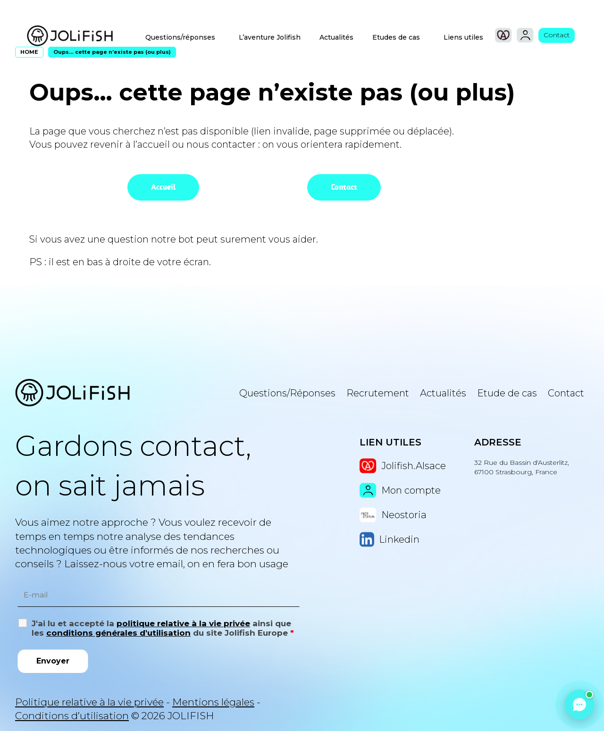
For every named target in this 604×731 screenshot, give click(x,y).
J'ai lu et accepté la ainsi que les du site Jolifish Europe (163, 628)
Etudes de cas (396, 37)
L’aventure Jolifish (270, 37)
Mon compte (400, 490)
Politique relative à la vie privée (89, 702)
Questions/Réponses (287, 393)
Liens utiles (463, 37)
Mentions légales (213, 702)
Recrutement (377, 393)
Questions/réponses (180, 37)
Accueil (163, 187)
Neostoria (393, 514)
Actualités (336, 37)
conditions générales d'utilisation (118, 633)
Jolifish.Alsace (402, 465)
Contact (557, 35)
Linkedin (389, 539)
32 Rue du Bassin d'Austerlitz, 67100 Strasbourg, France (521, 467)
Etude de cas (507, 393)
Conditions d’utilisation (72, 716)
